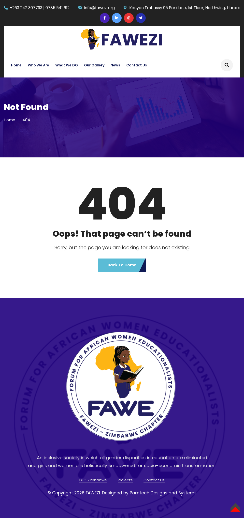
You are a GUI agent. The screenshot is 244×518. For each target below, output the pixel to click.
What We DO (66, 65)
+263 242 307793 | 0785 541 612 (40, 8)
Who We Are (38, 65)
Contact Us (136, 65)
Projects (125, 480)
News (115, 65)
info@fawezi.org (99, 8)
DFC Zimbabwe (93, 480)
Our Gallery (94, 65)
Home (16, 65)
